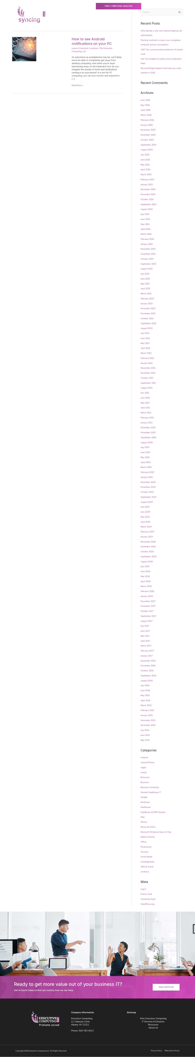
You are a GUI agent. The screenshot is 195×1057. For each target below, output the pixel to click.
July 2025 (145, 154)
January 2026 (147, 125)
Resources (139, 20)
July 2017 (145, 626)
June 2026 (146, 100)
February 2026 (148, 120)
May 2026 (146, 105)
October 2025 (148, 139)
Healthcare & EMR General (154, 812)
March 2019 (146, 526)
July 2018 (145, 566)
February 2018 (148, 591)
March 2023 (146, 293)
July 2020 (145, 447)
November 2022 (149, 313)
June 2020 (146, 452)
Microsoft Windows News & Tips (157, 832)
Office (143, 842)
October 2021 (148, 378)
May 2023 (146, 283)
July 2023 (145, 274)
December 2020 (149, 427)
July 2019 (145, 507)
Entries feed (147, 894)
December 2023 (149, 249)
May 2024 (146, 224)
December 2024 (149, 189)
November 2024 (149, 194)
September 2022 (149, 323)
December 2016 (149, 660)
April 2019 (146, 521)
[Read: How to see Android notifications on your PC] (24, 48)
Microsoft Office (148, 827)
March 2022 (146, 353)
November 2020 (149, 432)
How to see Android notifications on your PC (94, 41)
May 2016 (146, 695)
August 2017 (147, 621)
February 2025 (148, 179)
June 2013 (146, 735)
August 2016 (147, 680)
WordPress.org (148, 904)
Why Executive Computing (84, 20)
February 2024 (148, 239)
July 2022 (145, 333)
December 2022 (149, 308)
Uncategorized (148, 861)
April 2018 (146, 581)
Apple (144, 767)
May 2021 (146, 402)
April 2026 (146, 110)
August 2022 (147, 328)
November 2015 (149, 725)
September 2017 (149, 616)
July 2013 (145, 730)
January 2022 (147, 363)
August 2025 (147, 149)
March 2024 (146, 234)
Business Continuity (150, 787)
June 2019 (146, 512)
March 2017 (146, 646)
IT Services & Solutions (116, 20)
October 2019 (148, 492)
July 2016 (145, 685)
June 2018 (146, 571)
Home (62, 20)
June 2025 (146, 159)
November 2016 (149, 665)
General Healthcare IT (152, 792)
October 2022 (148, 318)
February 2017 (148, 651)
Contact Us (172, 20)
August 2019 (147, 502)
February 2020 (148, 472)
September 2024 (149, 204)
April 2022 (146, 348)
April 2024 (146, 229)
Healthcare (146, 807)
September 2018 (149, 556)
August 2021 (147, 388)
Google (144, 797)
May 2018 (146, 576)
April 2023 (146, 288)
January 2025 (147, 184)
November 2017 (149, 606)
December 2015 (149, 720)
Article (144, 772)
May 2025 (146, 164)
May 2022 (146, 343)
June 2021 (146, 397)
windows (96, 48)
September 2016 (149, 675)
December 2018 (149, 541)
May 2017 (146, 636)
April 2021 (146, 407)
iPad (143, 817)
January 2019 (147, 536)
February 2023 (148, 298)
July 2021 (145, 393)
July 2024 (145, 214)
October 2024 (148, 199)
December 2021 (149, 368)
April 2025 (146, 169)
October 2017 (148, 611)
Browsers (145, 777)
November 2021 (149, 373)
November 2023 (149, 254)
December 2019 (149, 482)
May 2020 (146, 457)
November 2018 (149, 546)
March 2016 (146, 705)
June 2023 (146, 278)
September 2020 (149, 437)
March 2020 (146, 467)
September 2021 (149, 383)
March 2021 (146, 412)
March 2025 (146, 174)
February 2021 (148, 417)
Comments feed (149, 899)
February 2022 (148, 358)
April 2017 (146, 641)
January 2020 (147, 477)
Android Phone (148, 762)
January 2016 (147, 715)
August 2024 (147, 209)
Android (145, 757)
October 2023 (148, 259)
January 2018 (147, 596)
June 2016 (146, 690)
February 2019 (148, 531)
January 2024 (147, 244)
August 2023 (147, 269)
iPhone (144, 822)
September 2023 (149, 264)
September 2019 (149, 497)
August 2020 (147, 442)
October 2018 (148, 551)
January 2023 (147, 303)
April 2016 (146, 700)
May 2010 (146, 740)
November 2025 (149, 135)
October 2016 (148, 670)
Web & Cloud (147, 866)
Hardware (146, 802)
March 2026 (146, 115)
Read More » (78, 85)
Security (145, 851)
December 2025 (149, 130)
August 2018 (147, 561)
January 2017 (147, 655)
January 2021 (147, 422)
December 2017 (149, 601)
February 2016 (148, 710)
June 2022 (146, 338)
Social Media (147, 856)
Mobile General (148, 837)
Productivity (147, 847)
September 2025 (149, 144)
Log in (144, 889)
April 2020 (146, 462)
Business (145, 782)
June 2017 (146, 631)
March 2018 (146, 586)
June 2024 (146, 219)
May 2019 (146, 516)
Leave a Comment (81, 48)
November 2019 (149, 487)
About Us (157, 20)
